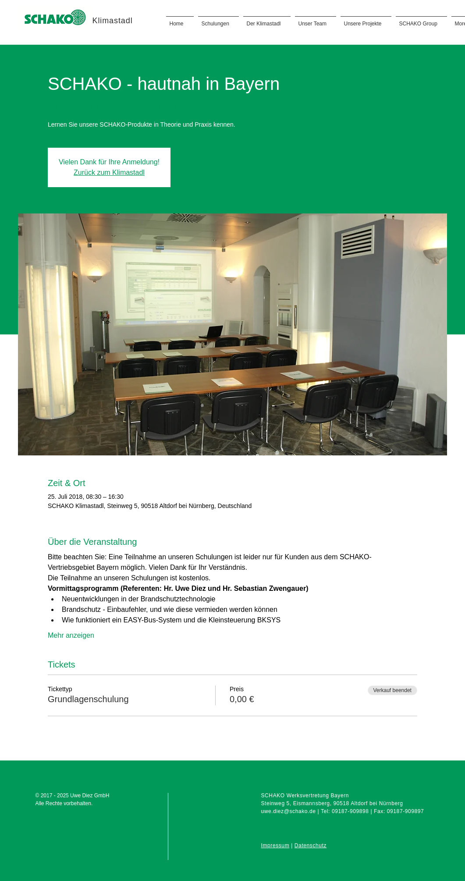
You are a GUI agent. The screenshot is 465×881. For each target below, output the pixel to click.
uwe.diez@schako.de (288, 811)
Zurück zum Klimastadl (109, 172)
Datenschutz (311, 845)
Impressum (275, 845)
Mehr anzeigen (71, 635)
